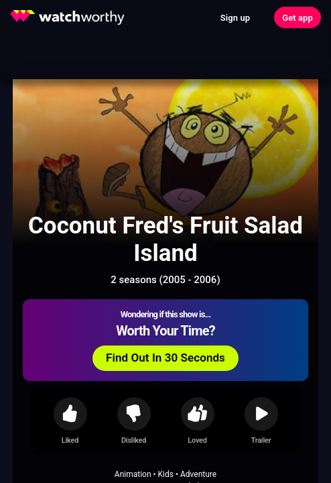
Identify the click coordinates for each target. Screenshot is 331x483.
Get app (297, 18)
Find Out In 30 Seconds (165, 357)
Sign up (235, 18)
